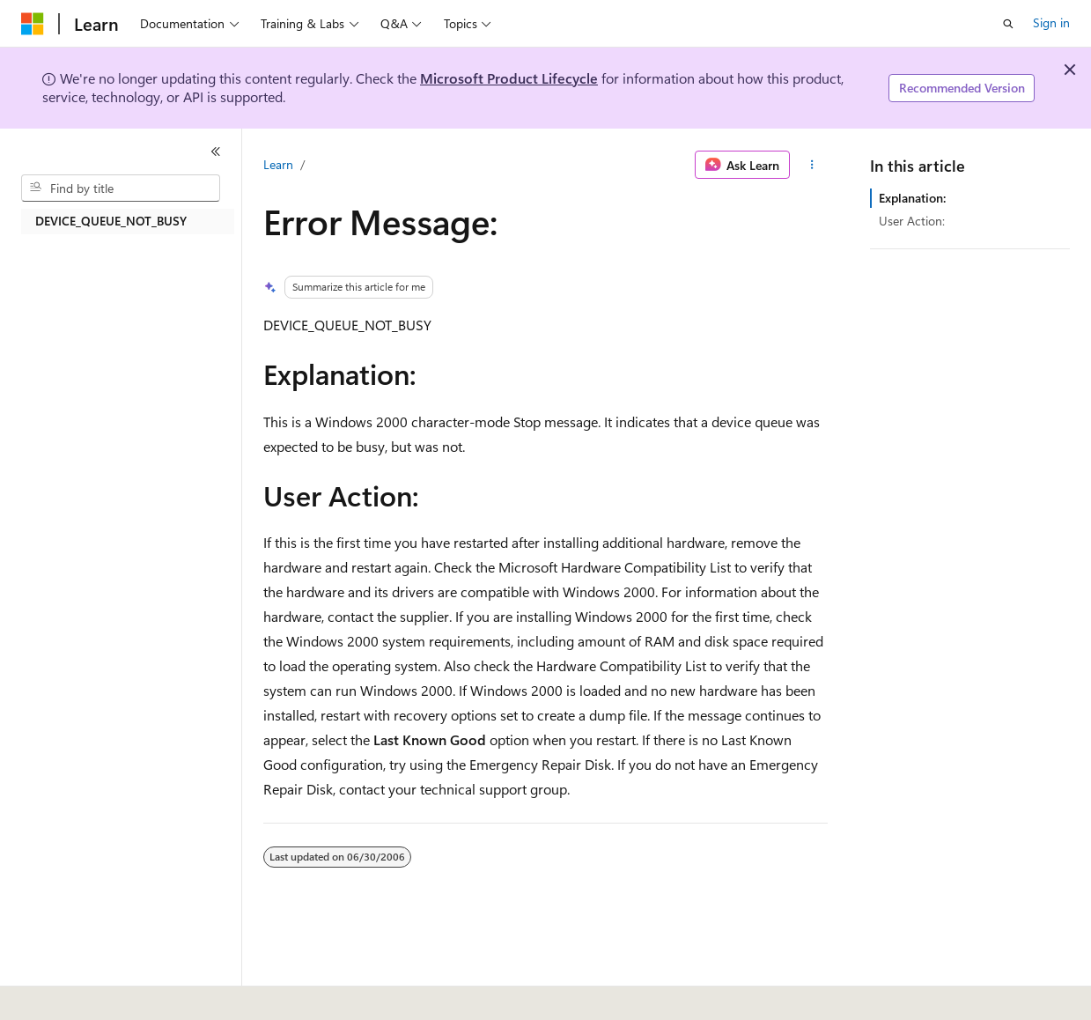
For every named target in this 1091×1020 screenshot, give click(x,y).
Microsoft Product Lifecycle (509, 78)
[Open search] (1008, 24)
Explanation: (912, 197)
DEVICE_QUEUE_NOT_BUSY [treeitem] (111, 220)
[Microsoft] (32, 23)
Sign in (1051, 22)
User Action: (912, 220)
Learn (278, 164)
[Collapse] (215, 151)
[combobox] (120, 188)
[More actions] (812, 165)
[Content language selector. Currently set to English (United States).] (101, 994)
